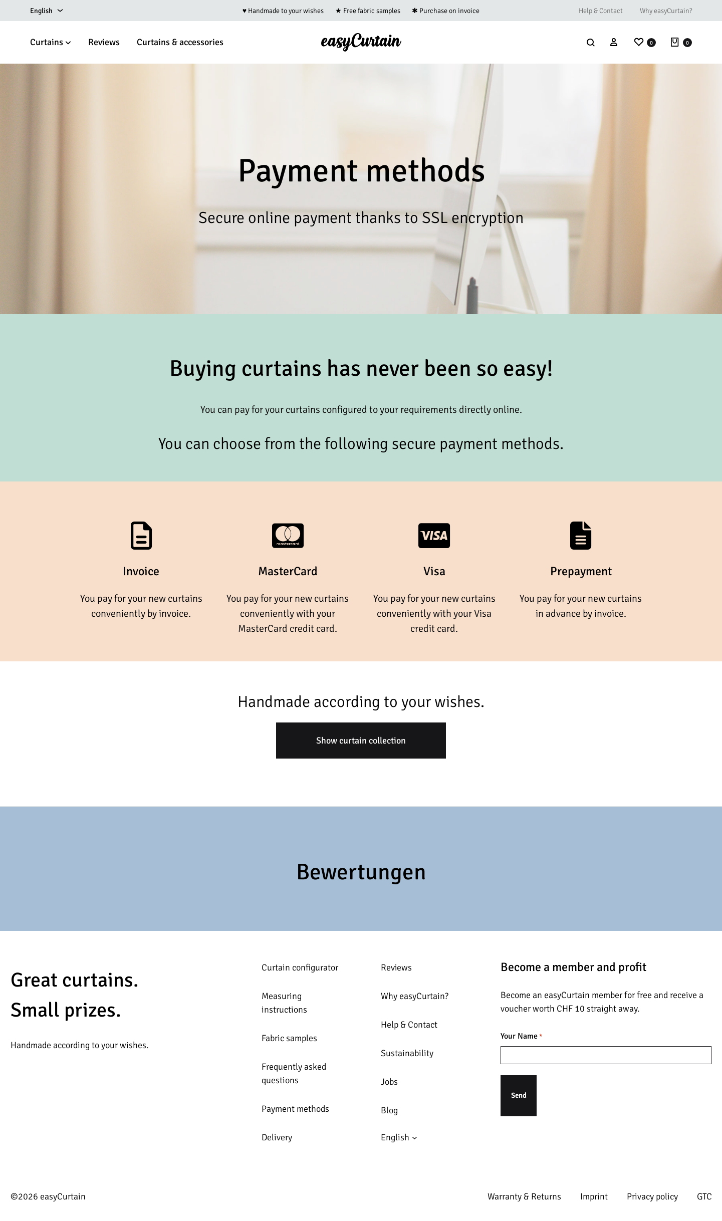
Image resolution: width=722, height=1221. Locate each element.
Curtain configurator (300, 967)
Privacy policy (652, 1196)
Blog (389, 1110)
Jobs (389, 1081)
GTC (704, 1196)
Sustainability (407, 1053)
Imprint (594, 1196)
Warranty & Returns (524, 1196)
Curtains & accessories (180, 42)
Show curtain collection (361, 740)
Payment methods (295, 1108)
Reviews (104, 42)
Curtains (50, 42)
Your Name (522, 1036)
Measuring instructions (284, 1003)
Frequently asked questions (294, 1073)
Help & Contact (601, 11)
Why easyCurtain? (666, 11)
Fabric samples (289, 1038)
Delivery (277, 1137)
